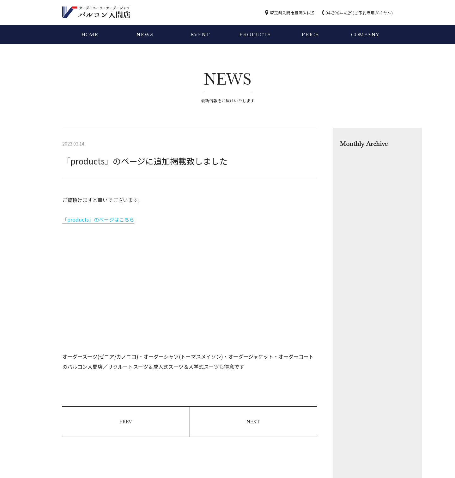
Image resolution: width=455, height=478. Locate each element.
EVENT (200, 34)
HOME (89, 34)
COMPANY (365, 34)
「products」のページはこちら (98, 219)
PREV (125, 422)
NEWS (144, 34)
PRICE (310, 34)
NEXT (253, 422)
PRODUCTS (254, 34)
